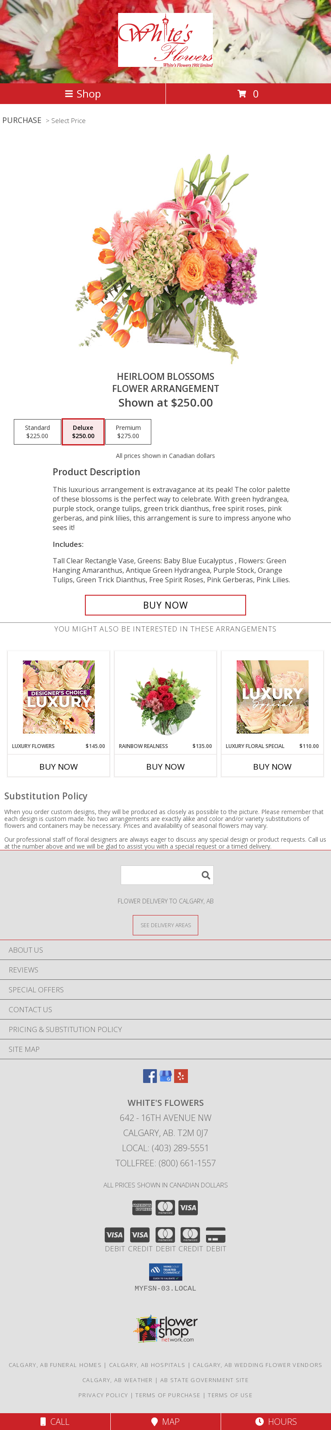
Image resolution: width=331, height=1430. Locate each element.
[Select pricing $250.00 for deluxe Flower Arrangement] (83, 432)
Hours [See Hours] (276, 1421)
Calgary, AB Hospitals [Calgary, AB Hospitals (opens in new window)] (147, 1365)
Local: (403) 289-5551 (165, 1148)
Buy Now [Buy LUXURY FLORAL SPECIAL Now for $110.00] (272, 766)
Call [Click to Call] (55, 1421)
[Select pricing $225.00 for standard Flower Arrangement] (37, 432)
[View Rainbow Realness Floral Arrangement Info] (166, 696)
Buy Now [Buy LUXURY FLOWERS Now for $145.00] (58, 766)
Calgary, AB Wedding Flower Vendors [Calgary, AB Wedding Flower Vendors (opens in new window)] (257, 1365)
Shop (83, 93)
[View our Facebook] (150, 1080)
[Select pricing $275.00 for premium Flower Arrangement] (128, 432)
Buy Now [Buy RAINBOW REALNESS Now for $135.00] (165, 766)
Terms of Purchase (167, 1395)
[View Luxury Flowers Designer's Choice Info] (59, 697)
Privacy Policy (103, 1395)
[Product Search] (167, 875)
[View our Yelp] (181, 1080)
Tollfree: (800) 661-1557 (166, 1163)
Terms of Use (230, 1395)
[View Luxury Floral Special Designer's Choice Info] (273, 697)
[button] (165, 1272)
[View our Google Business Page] (165, 1080)
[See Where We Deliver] (165, 925)
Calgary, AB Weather (117, 1380)
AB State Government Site (204, 1380)
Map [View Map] (165, 1421)
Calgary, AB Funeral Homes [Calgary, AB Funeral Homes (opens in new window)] (55, 1365)
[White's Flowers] (165, 62)
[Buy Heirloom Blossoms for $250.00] (165, 605)
